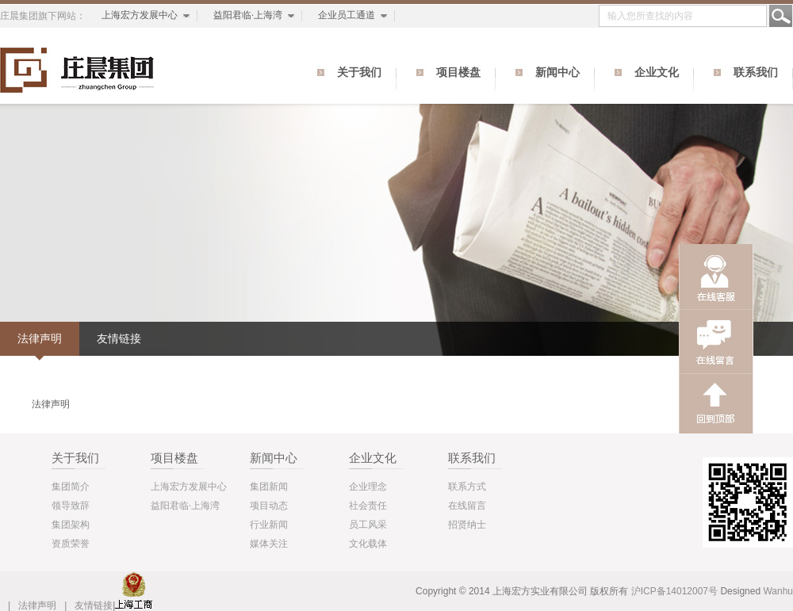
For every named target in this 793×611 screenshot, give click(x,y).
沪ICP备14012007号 (674, 591)
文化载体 (368, 543)
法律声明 (39, 338)
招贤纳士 (467, 524)
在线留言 (467, 505)
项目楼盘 (458, 72)
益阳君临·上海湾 (247, 15)
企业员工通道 (346, 15)
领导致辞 (71, 505)
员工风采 (368, 524)
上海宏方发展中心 (140, 15)
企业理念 (368, 486)
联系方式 (467, 486)
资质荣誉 (71, 543)
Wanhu (778, 591)
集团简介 (71, 486)
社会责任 (368, 505)
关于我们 (359, 72)
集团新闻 (269, 486)
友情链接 (119, 338)
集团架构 (71, 524)
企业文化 (656, 72)
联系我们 (756, 72)
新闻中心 (557, 72)
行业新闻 (269, 524)
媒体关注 (269, 543)
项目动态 (269, 505)
